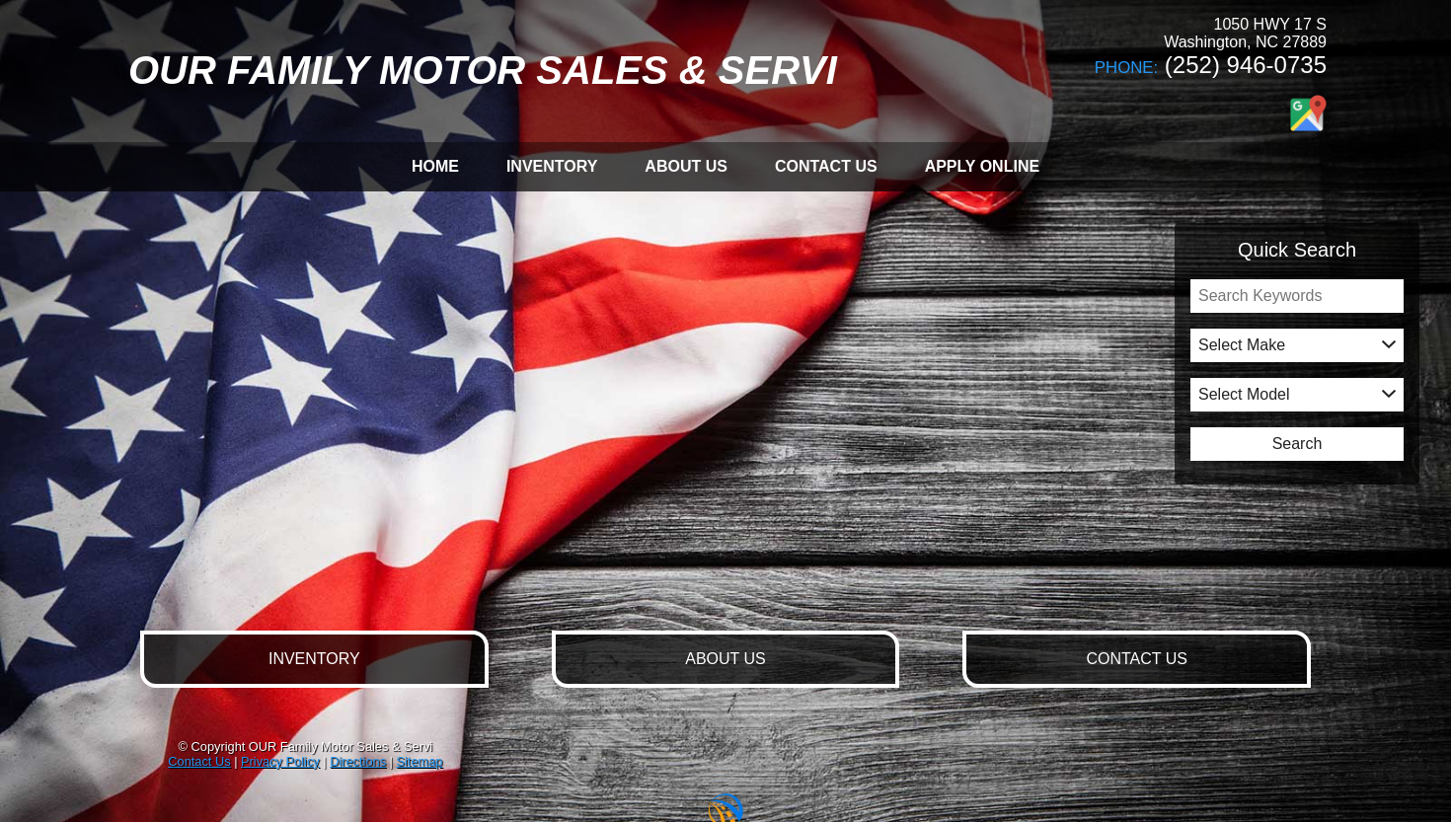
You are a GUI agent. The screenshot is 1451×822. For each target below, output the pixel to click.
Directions (358, 761)
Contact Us (199, 761)
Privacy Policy (280, 761)
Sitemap (419, 761)
